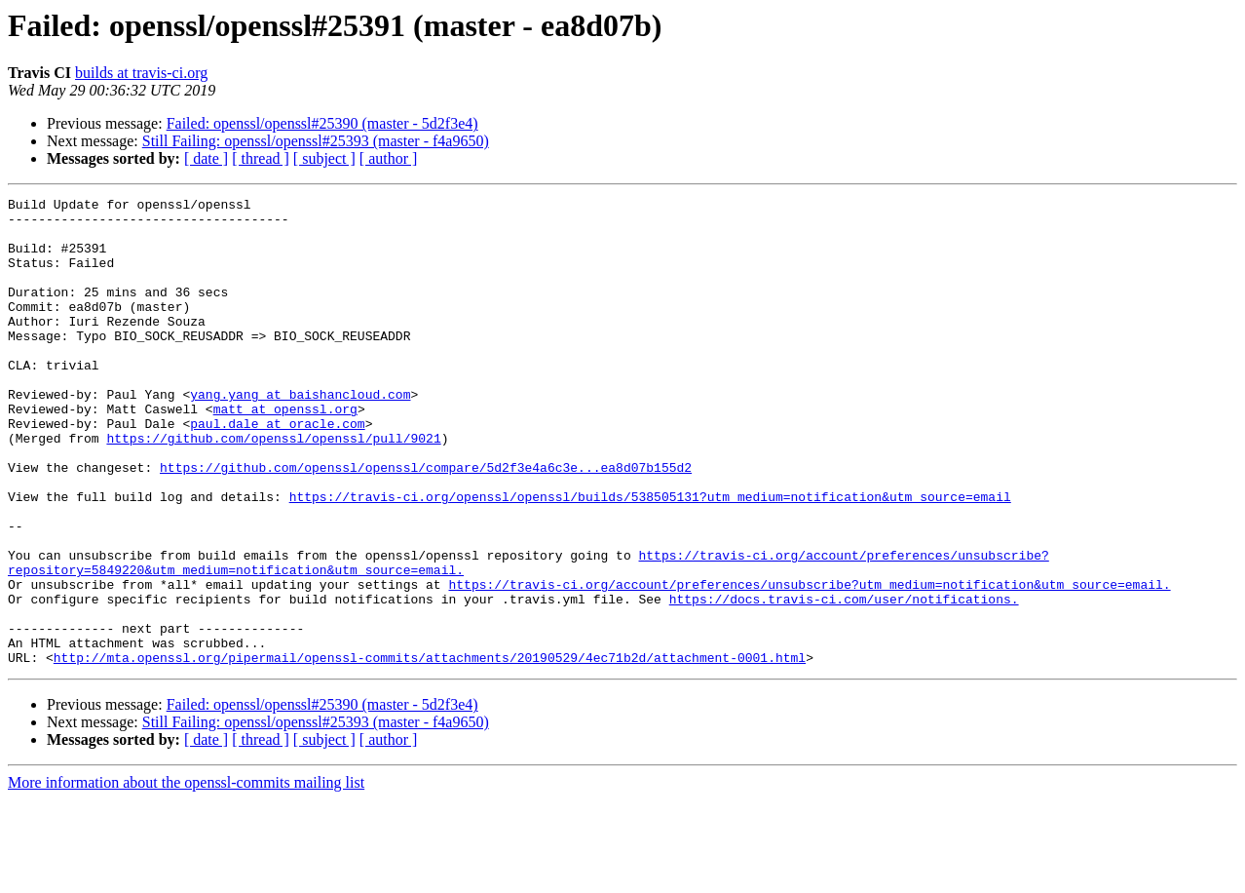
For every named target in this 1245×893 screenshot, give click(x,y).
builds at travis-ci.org (141, 72)
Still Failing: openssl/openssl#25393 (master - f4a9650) (315, 141)
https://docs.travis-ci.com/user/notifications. (844, 680)
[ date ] (206, 158)
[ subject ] (324, 158)
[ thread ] (260, 158)
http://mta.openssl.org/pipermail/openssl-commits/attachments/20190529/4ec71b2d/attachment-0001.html (430, 750)
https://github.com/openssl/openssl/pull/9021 (273, 487)
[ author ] (388, 158)
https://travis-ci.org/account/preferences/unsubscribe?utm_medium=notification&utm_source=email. (809, 663)
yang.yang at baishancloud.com (300, 435)
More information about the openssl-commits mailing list (186, 876)
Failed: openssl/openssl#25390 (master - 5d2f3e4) (322, 123)
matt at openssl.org (285, 452)
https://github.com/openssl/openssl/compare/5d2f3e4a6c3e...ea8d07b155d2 (426, 522)
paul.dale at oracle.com (277, 470)
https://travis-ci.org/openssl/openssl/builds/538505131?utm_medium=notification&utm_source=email (650, 557)
